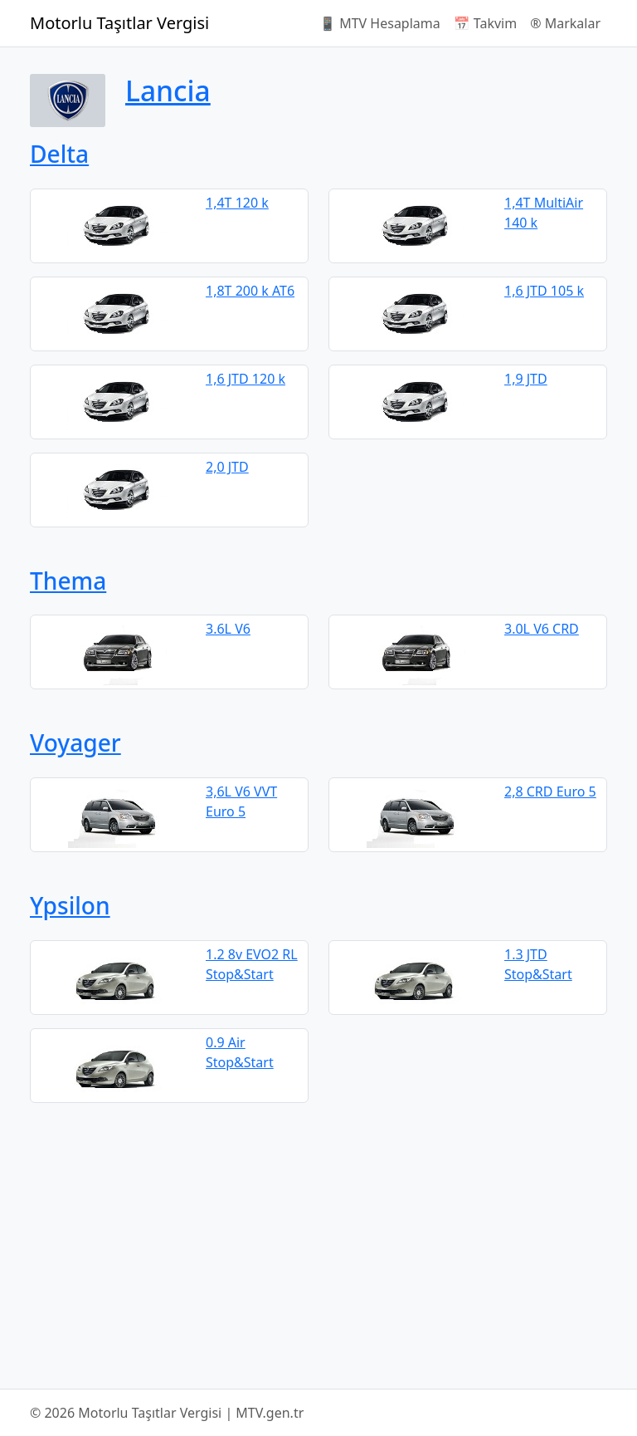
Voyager (75, 742)
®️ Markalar (565, 23)
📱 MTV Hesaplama (379, 23)
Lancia (168, 90)
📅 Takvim (485, 23)
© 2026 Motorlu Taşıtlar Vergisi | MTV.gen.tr (167, 1413)
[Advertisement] (318, 1246)
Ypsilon (70, 905)
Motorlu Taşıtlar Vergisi (119, 23)
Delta (59, 153)
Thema (68, 580)
